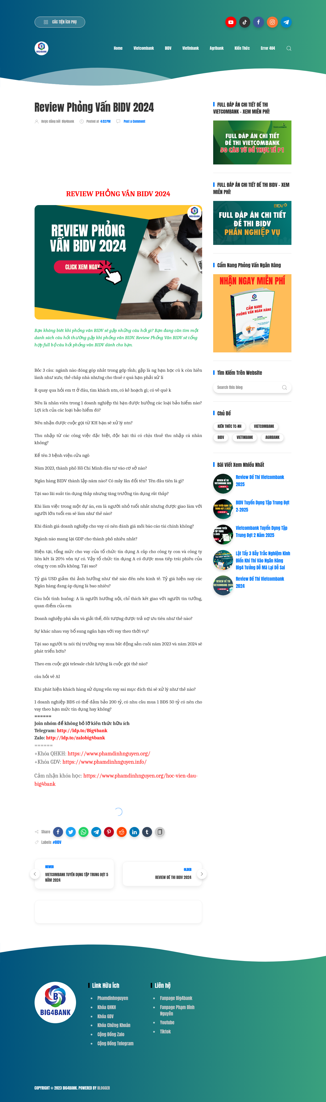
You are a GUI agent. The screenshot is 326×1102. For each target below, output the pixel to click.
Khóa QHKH (107, 1007)
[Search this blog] (252, 387)
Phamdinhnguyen (113, 998)
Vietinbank (190, 48)
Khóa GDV (106, 1016)
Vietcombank (144, 48)
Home (118, 48)
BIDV (168, 48)
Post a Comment (134, 121)
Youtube (167, 1022)
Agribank (217, 48)
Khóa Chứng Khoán (114, 1025)
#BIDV (57, 842)
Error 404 (268, 48)
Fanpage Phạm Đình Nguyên (177, 1010)
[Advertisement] (135, 144)
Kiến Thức (242, 48)
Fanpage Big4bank (176, 998)
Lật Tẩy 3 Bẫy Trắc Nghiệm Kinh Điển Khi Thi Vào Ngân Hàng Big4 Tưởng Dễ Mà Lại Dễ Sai (263, 560)
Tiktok (165, 1031)
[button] (58, 832)
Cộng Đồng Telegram (116, 1043)
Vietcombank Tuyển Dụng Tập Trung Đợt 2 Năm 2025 (261, 531)
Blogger (103, 1088)
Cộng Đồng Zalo (111, 1034)
